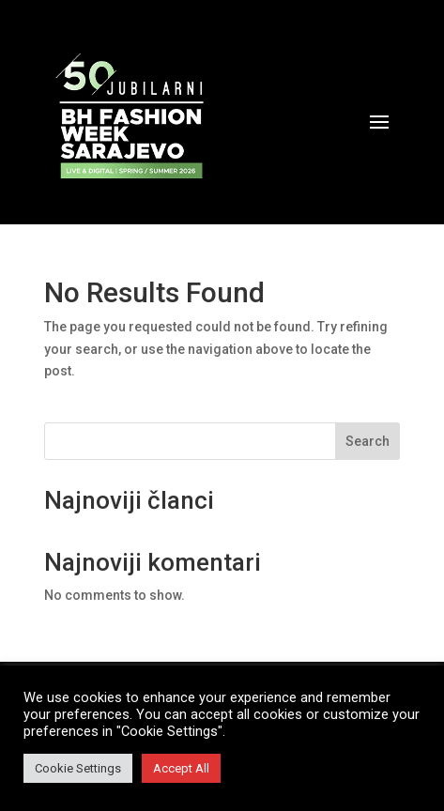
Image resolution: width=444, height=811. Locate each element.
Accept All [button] (181, 768)
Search (367, 441)
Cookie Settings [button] (78, 768)
